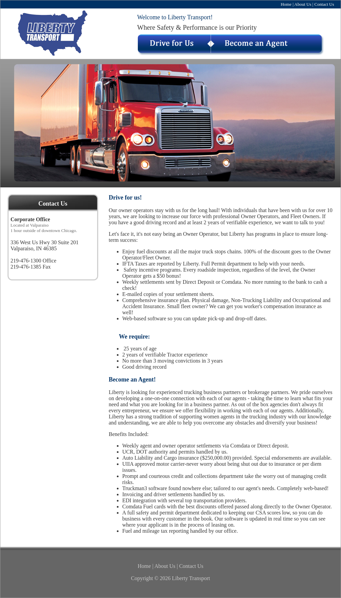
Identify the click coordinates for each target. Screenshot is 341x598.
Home (286, 4)
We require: (134, 336)
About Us (302, 4)
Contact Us (324, 4)
